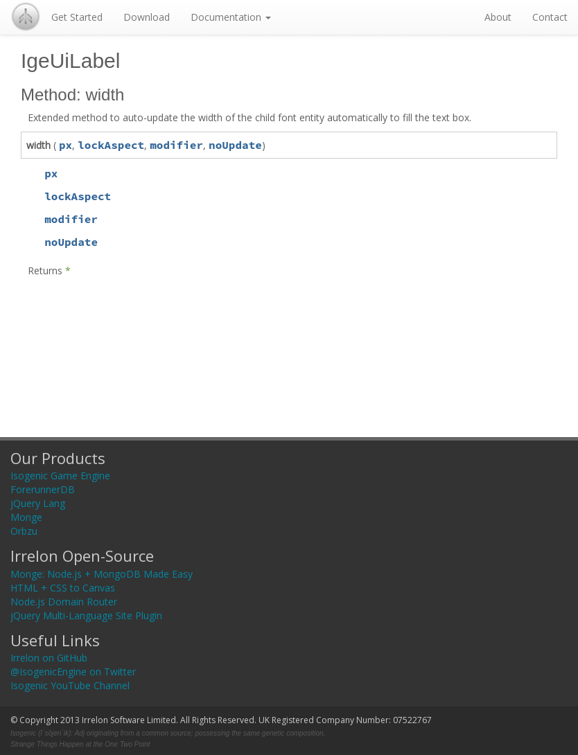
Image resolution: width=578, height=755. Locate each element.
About (497, 17)
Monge (26, 517)
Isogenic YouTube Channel (70, 685)
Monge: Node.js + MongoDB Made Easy (101, 573)
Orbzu (23, 531)
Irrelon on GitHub (48, 657)
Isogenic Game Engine (60, 475)
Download (146, 17)
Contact (550, 17)
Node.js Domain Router (63, 601)
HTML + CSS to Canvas (62, 587)
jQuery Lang (37, 503)
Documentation (231, 17)
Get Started (77, 17)
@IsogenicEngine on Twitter (73, 671)
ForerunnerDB (42, 489)
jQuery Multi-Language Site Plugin (86, 615)
